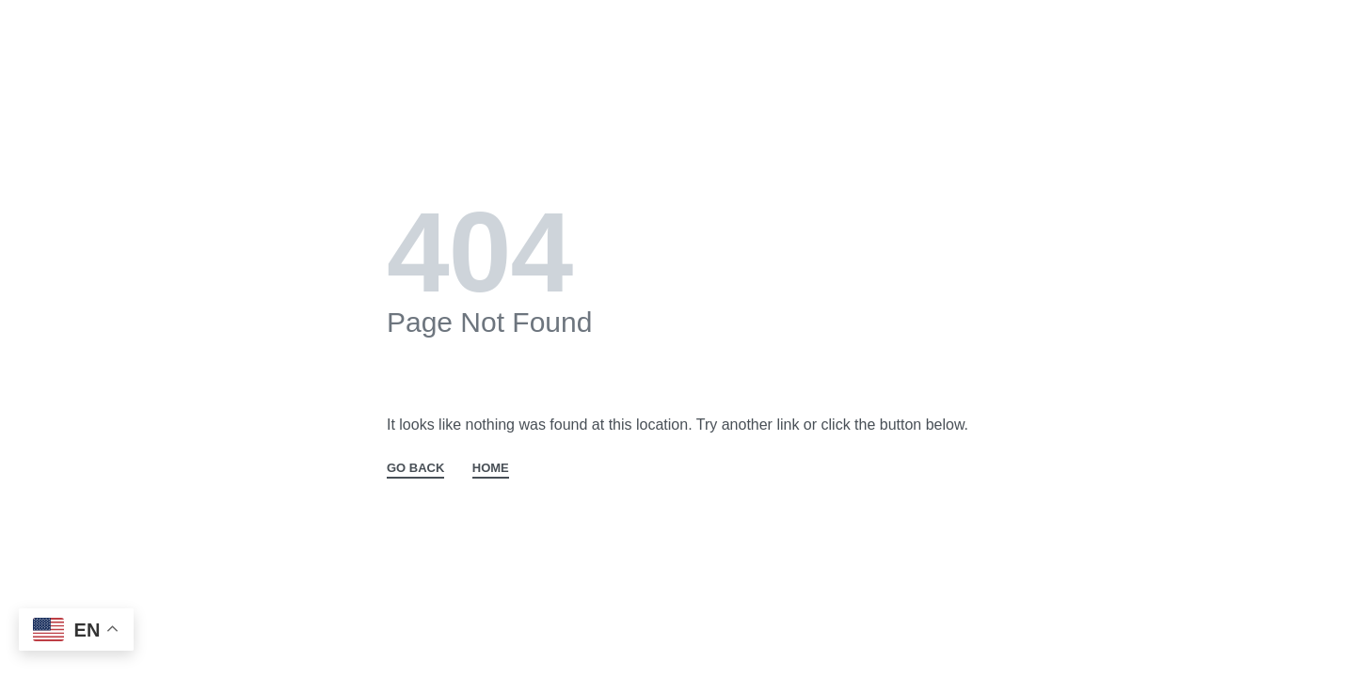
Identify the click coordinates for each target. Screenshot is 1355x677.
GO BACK (415, 468)
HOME (490, 468)
